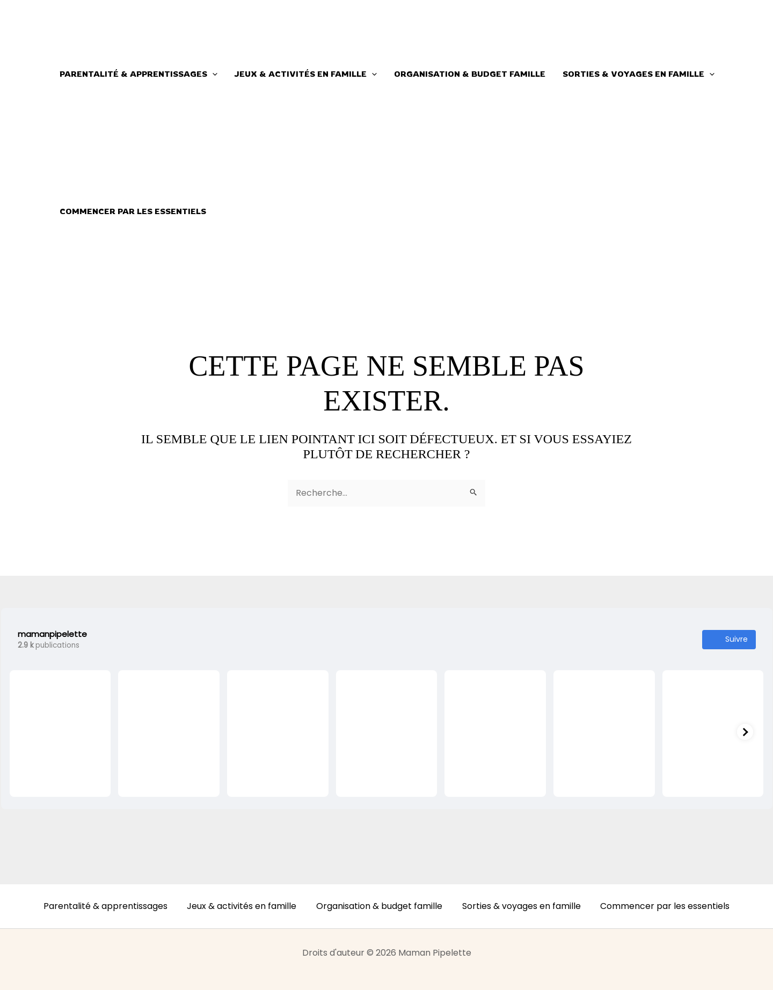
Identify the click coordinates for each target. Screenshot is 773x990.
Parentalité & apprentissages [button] (138, 74)
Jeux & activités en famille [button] (304, 74)
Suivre (729, 639)
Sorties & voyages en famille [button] (635, 74)
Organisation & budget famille (467, 74)
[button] (212, 74)
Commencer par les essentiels (132, 211)
